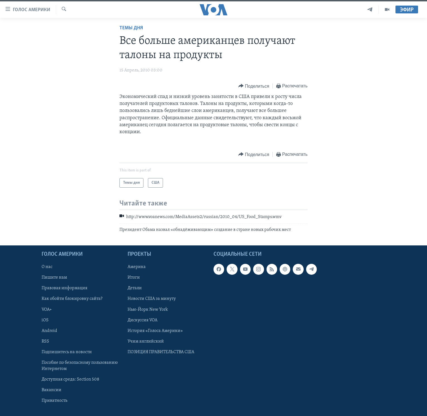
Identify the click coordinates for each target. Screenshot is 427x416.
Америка (137, 267)
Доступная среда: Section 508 (70, 379)
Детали (135, 288)
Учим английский (146, 341)
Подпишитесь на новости (67, 352)
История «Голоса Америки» (155, 331)
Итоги (134, 277)
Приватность (54, 400)
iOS (45, 320)
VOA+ (47, 309)
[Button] (253, 86)
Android (49, 331)
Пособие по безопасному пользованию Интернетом (80, 365)
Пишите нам (54, 277)
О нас (47, 267)
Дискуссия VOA (142, 320)
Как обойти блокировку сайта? (72, 299)
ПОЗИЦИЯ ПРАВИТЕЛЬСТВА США (161, 352)
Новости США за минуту (152, 299)
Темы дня (131, 28)
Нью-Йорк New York (148, 309)
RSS (45, 341)
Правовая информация (64, 288)
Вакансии (51, 390)
